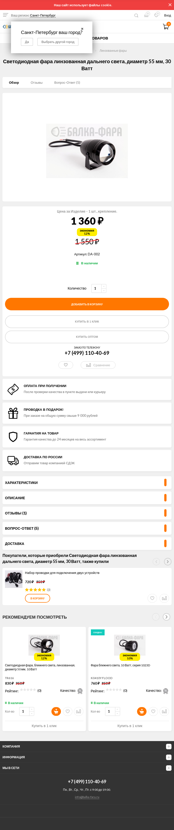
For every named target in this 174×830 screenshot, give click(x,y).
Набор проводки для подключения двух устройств (62, 573)
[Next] (166, 617)
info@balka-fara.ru (87, 797)
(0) (39, 690)
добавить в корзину (87, 304)
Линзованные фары (113, 50)
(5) (48, 589)
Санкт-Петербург (43, 15)
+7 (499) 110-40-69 (87, 353)
